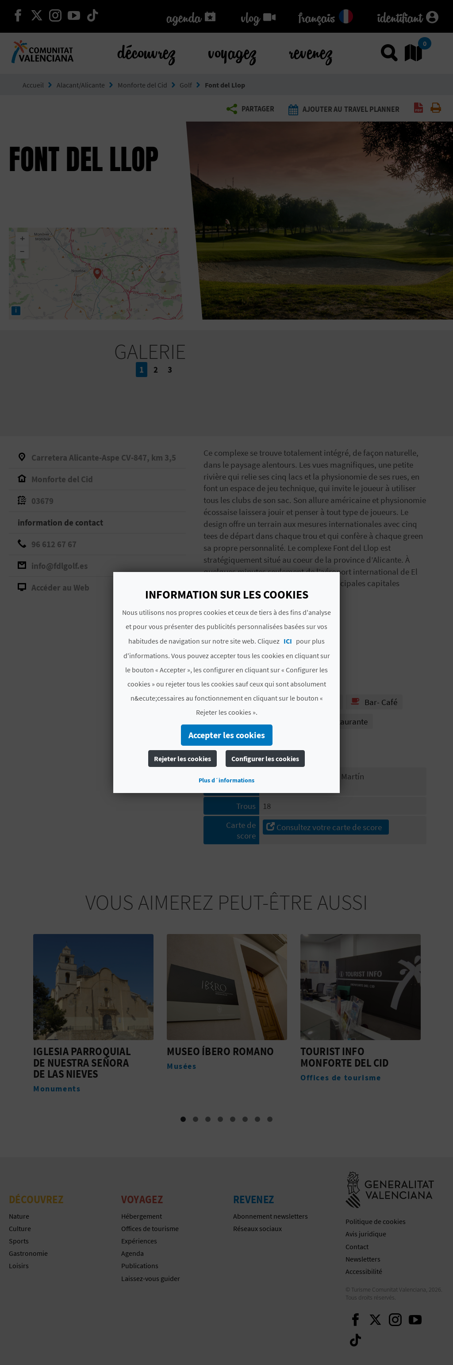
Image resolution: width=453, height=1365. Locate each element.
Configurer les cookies (265, 758)
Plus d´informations (226, 780)
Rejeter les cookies (182, 758)
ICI (288, 641)
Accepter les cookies (226, 734)
